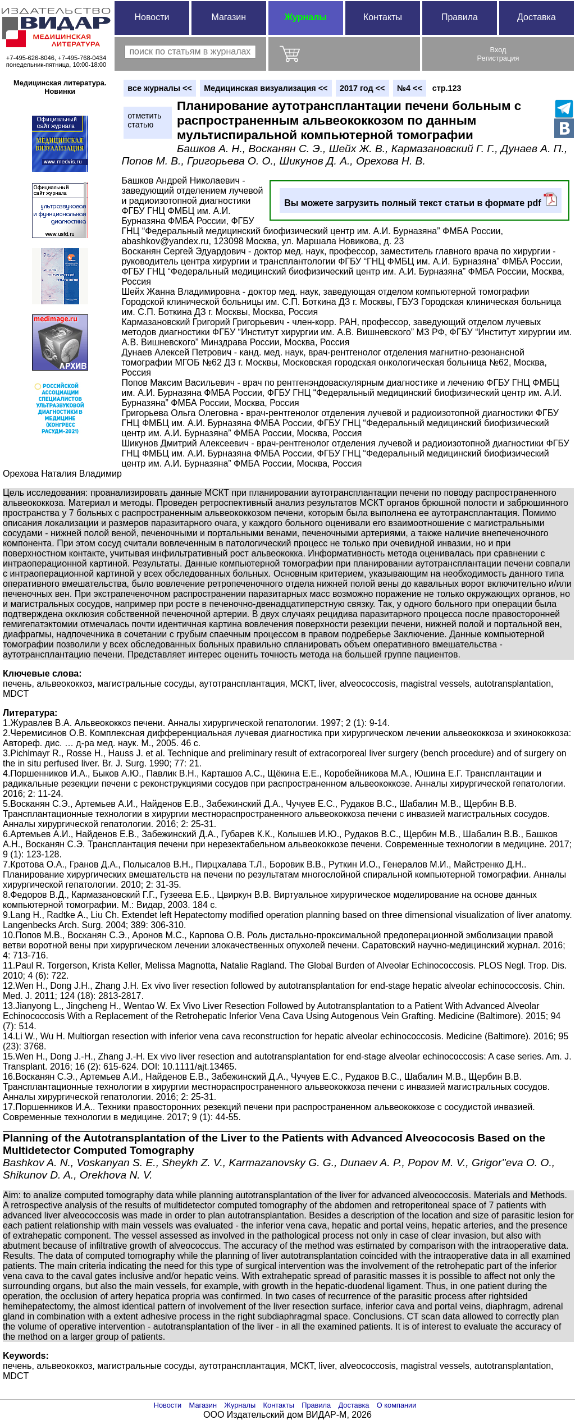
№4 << (409, 88)
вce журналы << (159, 88)
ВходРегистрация (498, 53)
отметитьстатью (144, 120)
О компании (397, 1405)
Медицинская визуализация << (265, 88)
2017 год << (362, 88)
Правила (459, 17)
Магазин (228, 17)
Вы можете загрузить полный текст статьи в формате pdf (420, 200)
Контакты (382, 17)
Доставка (536, 17)
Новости (151, 17)
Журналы (306, 17)
